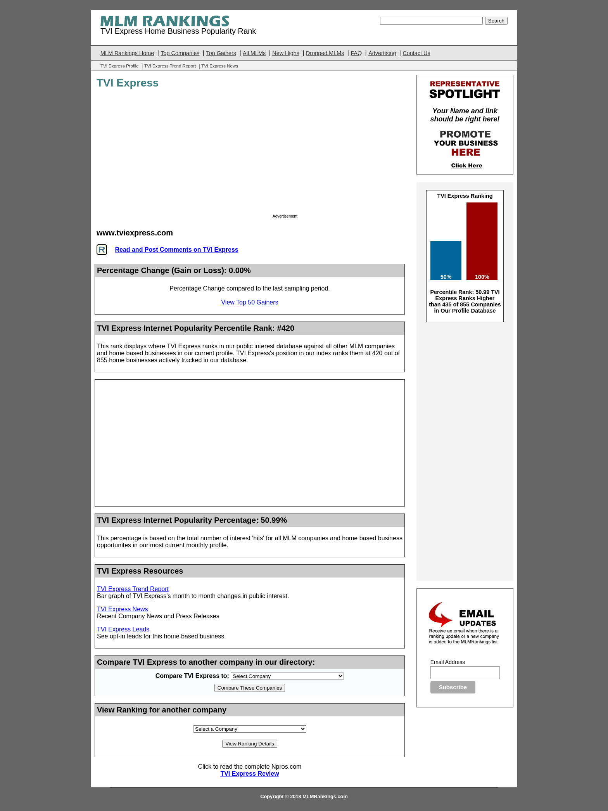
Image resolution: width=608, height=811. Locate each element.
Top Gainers (221, 53)
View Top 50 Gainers (249, 302)
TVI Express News (219, 66)
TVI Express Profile (119, 66)
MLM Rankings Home (127, 53)
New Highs (285, 53)
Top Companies (180, 53)
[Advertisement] (338, 153)
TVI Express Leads (123, 629)
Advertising (382, 53)
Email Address (447, 662)
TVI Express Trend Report (170, 66)
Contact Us (416, 53)
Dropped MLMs (325, 53)
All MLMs (254, 53)
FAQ (356, 53)
